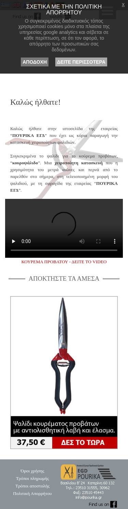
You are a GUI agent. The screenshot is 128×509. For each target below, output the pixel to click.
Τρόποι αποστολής (32, 485)
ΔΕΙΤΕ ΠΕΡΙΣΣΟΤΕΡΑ (81, 62)
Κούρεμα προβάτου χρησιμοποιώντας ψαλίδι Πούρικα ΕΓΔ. (64, 228)
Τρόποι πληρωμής (32, 478)
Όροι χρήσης (32, 470)
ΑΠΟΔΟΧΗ (35, 62)
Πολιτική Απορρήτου (32, 493)
